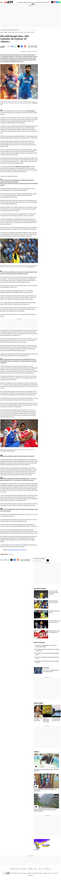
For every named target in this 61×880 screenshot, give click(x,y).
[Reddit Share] (24, 46)
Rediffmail (30, 868)
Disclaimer (29, 873)
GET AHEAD (41, 2)
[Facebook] (57, 2)
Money (35, 868)
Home (1, 32)
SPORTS (36, 2)
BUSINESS (25, 2)
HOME (18, 2)
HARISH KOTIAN (2, 47)
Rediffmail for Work (14, 868)
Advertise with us (22, 873)
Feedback (45, 873)
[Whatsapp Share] (15, 46)
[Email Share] (12, 46)
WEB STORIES (38, 703)
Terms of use (55, 873)
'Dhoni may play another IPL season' (16, 550)
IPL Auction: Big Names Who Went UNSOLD (53, 592)
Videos (40, 868)
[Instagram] (54, 2)
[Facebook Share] (21, 46)
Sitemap (41, 873)
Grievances (30, 875)
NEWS (21, 2)
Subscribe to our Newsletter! (39, 558)
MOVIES (29, 2)
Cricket (5, 32)
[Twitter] (52, 2)
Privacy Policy (35, 873)
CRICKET (33, 2)
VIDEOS (36, 752)
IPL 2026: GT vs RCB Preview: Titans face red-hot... (50, 671)
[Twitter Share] (18, 46)
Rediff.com (16, 873)
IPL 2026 (36, 849)
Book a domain (23, 868)
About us (50, 873)
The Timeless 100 (47, 868)
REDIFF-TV (46, 2)
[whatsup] (59, 2)
